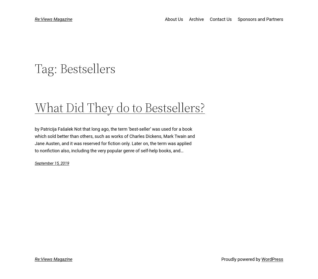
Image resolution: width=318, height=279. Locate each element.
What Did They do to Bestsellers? (120, 107)
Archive (196, 19)
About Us (174, 19)
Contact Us (221, 19)
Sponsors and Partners (260, 19)
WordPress (272, 259)
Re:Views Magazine (53, 19)
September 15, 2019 (52, 163)
